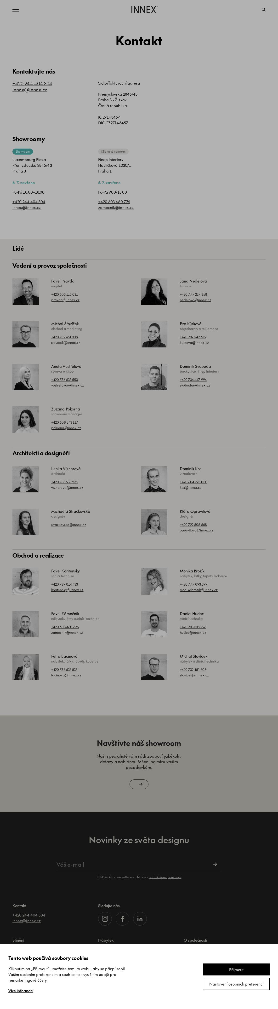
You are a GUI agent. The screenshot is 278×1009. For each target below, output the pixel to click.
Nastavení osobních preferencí (236, 983)
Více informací (20, 990)
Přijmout (236, 969)
